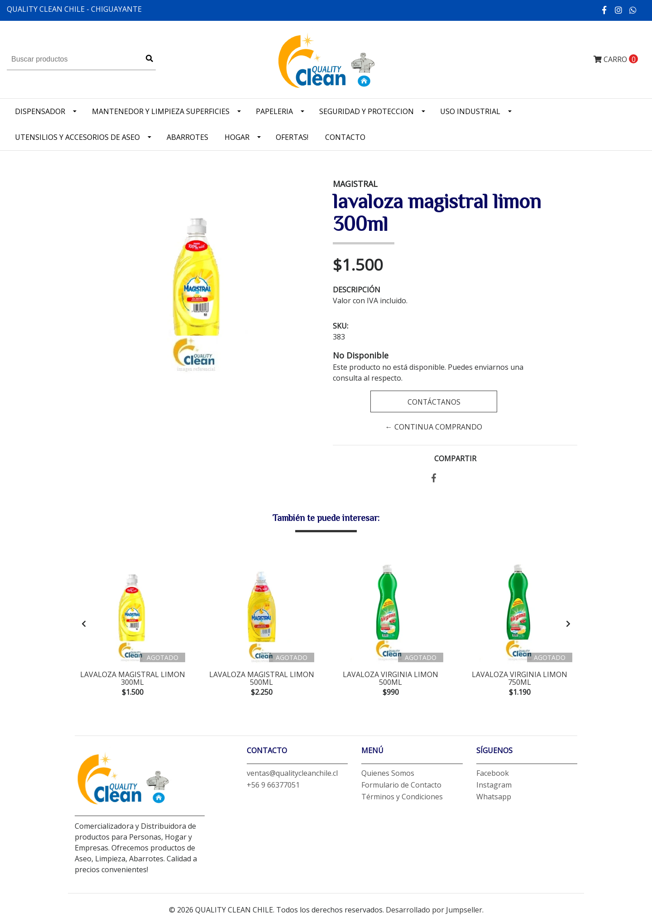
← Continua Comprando (433, 427)
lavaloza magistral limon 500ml (261, 678)
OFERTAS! (292, 137)
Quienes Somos (387, 775)
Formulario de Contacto (401, 787)
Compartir (455, 458)
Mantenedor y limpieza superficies (161, 111)
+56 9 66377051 (273, 787)
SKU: (340, 326)
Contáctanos (433, 402)
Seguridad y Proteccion (366, 111)
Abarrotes (187, 137)
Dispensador (40, 111)
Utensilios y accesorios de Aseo (77, 137)
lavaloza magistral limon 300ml (132, 678)
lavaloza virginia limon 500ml (390, 678)
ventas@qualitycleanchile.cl (292, 775)
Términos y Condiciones (402, 798)
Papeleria (274, 111)
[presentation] (84, 625)
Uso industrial (470, 111)
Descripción (356, 290)
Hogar (237, 137)
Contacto (345, 137)
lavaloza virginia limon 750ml (519, 678)
